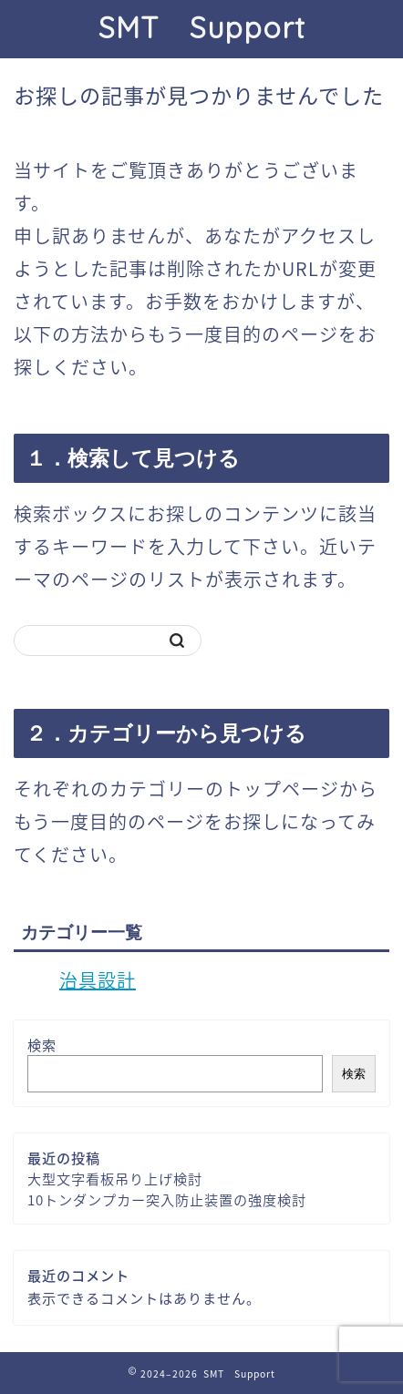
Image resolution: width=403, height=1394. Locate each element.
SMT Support (201, 27)
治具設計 (97, 980)
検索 (42, 1044)
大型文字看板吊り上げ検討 (114, 1178)
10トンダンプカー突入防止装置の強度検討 (166, 1199)
